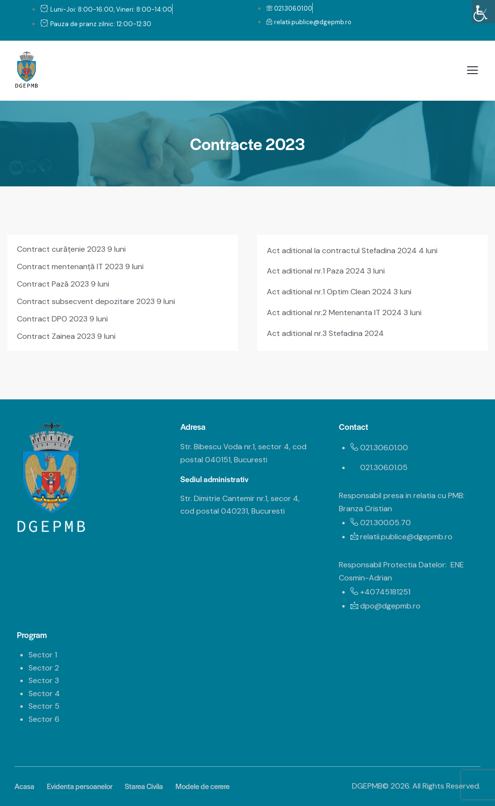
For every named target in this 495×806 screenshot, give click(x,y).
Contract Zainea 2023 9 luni (66, 336)
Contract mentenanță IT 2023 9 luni (80, 266)
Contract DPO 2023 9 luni (62, 319)
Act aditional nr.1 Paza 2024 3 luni (326, 271)
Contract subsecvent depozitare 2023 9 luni (96, 301)
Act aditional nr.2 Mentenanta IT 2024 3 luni (344, 312)
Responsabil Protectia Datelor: (393, 565)
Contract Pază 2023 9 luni (63, 284)
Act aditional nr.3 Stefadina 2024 (325, 333)
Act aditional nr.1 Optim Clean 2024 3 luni (339, 292)
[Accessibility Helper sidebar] (483, 11)
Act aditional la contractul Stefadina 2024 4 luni (352, 250)
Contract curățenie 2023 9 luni (71, 249)
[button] (472, 70)
